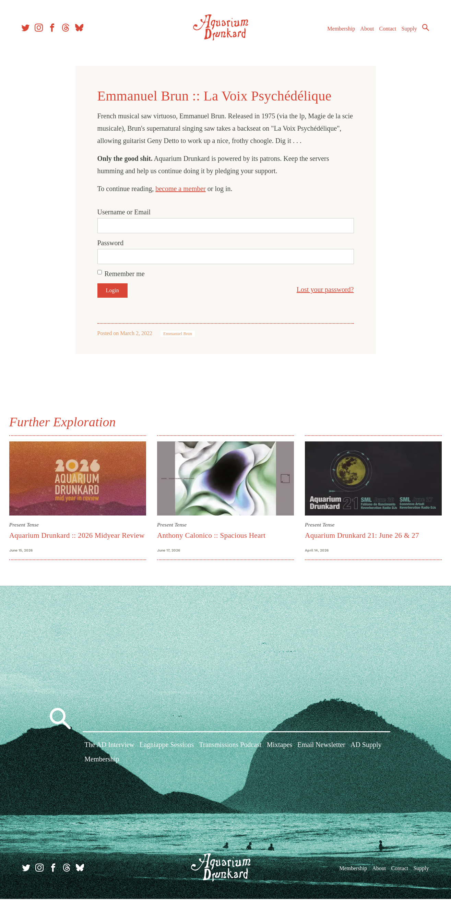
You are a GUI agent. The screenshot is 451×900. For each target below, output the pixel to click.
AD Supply (366, 747)
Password (110, 243)
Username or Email (124, 212)
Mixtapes (279, 747)
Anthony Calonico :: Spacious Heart (212, 535)
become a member (180, 188)
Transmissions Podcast (230, 747)
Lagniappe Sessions (167, 747)
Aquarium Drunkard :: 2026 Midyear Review (78, 535)
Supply (407, 30)
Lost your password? (325, 289)
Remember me (125, 273)
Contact (385, 30)
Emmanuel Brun (177, 333)
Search (423, 29)
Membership (339, 30)
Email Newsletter (321, 747)
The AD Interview (109, 747)
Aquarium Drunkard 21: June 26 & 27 (361, 535)
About (365, 30)
